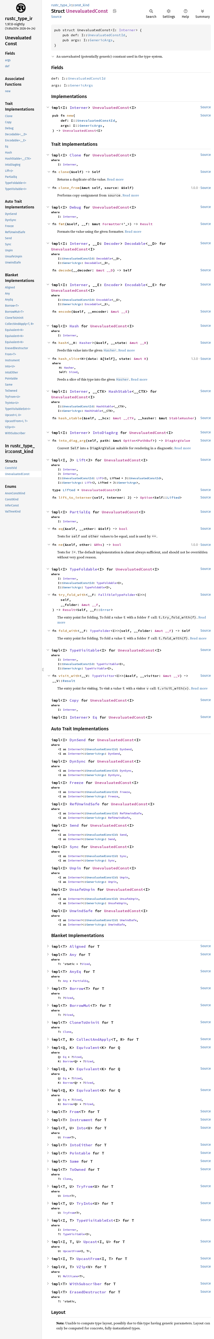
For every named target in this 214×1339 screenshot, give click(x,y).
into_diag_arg (72, 440)
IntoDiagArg (105, 432)
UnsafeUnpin (82, 889)
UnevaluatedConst (111, 107)
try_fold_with (72, 595)
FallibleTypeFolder (117, 595)
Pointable (80, 1153)
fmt (62, 224)
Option (129, 440)
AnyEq (75, 971)
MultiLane (70, 1276)
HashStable (120, 391)
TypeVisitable (84, 650)
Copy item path (114, 10)
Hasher (85, 343)
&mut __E (119, 311)
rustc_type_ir (61, 5)
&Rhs (98, 544)
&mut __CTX (123, 418)
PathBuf (145, 440)
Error (105, 610)
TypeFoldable (83, 569)
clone (64, 172)
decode (65, 270)
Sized (73, 372)
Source (56, 17)
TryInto (84, 1203)
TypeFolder (100, 631)
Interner (127, 30)
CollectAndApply (93, 1039)
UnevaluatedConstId (106, 35)
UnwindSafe (81, 910)
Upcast (90, 1241)
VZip (81, 1266)
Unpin (75, 868)
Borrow (76, 988)
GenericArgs (101, 40)
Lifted (69, 490)
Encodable (135, 284)
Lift (81, 460)
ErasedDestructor (88, 1292)
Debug (75, 207)
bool (123, 529)
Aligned (78, 946)
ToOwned (78, 1169)
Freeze (76, 782)
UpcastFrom (71, 1251)
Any (73, 954)
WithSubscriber (86, 1283)
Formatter (111, 224)
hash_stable (70, 418)
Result (146, 224)
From (74, 1111)
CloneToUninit (84, 1022)
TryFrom (84, 1186)
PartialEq (80, 512)
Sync (74, 846)
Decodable (135, 243)
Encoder (112, 284)
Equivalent (87, 1047)
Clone (75, 155)
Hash (74, 326)
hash (63, 343)
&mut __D (104, 270)
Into (81, 1128)
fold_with (68, 631)
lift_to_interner (75, 497)
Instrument (81, 1119)
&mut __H (138, 343)
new (70, 115)
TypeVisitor (103, 676)
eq (61, 529)
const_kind (81, 5)
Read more (115, 179)
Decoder (112, 243)
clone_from (69, 188)
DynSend (78, 739)
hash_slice (69, 358)
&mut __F (90, 605)
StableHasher (181, 418)
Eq (95, 717)
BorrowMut (80, 1005)
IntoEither (81, 1145)
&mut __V (171, 676)
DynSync (78, 761)
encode (65, 311)
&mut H (140, 358)
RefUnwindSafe (84, 804)
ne (61, 544)
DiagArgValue (177, 440)
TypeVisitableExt (94, 1220)
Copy (74, 700)
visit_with (69, 676)
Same (74, 1161)
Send (74, 825)
